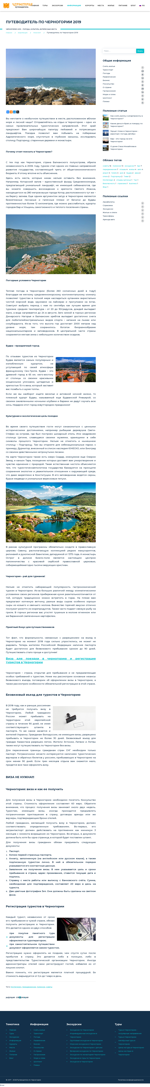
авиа (137, 173)
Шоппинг (123, 98)
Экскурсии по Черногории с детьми (86, 1048)
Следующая (41, 997)
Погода (123, 73)
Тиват (126, 176)
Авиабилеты (123, 202)
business (133, 183)
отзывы (123, 169)
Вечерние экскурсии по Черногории (86, 1051)
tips (138, 166)
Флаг (105, 187)
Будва (129, 173)
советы (49, 987)
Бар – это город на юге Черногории (121, 140)
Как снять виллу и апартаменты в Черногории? (126, 117)
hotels (114, 173)
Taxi (135, 180)
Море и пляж (123, 94)
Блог (133, 5)
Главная (35, 5)
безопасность (109, 183)
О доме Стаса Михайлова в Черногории (123, 147)
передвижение (29, 987)
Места (101, 5)
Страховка (123, 205)
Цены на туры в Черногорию (131, 1048)
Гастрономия (123, 91)
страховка (122, 183)
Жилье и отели (123, 212)
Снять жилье (123, 66)
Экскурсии (57, 5)
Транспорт (123, 70)
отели (105, 176)
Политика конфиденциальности (131, 1080)
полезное (41, 987)
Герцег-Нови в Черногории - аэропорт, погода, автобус (124, 132)
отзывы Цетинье (123, 180)
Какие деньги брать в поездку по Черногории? (126, 125)
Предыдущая (17, 997)
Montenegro (16, 987)
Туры (45, 5)
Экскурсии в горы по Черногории (85, 1058)
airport (106, 173)
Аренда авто (123, 219)
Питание (123, 5)
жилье (132, 169)
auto (122, 173)
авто (139, 169)
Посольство (123, 84)
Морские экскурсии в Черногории (85, 1044)
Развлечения (123, 77)
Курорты (89, 5)
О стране (123, 87)
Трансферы (123, 216)
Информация (74, 5)
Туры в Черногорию (127, 1037)
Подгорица (116, 176)
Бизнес (123, 80)
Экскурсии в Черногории (81, 1062)
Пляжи (123, 101)
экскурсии (129, 166)
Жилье (111, 5)
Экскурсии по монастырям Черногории (87, 1055)
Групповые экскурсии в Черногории (86, 1040)
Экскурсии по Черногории (82, 1030)
